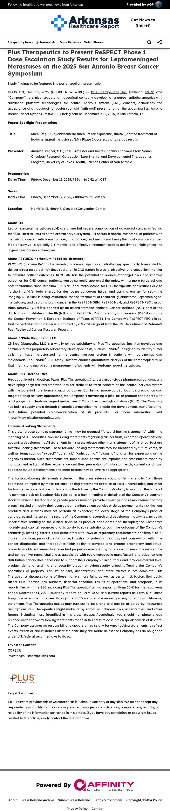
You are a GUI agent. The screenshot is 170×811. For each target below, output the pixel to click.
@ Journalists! (46, 42)
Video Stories (93, 42)
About (12, 800)
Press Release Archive (37, 800)
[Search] (149, 42)
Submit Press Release (74, 800)
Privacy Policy (77, 809)
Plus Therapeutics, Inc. (109, 92)
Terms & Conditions (108, 800)
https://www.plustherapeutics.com (33, 418)
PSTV (149, 92)
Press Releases (70, 42)
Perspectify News (20, 42)
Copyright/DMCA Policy (144, 800)
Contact (98, 809)
